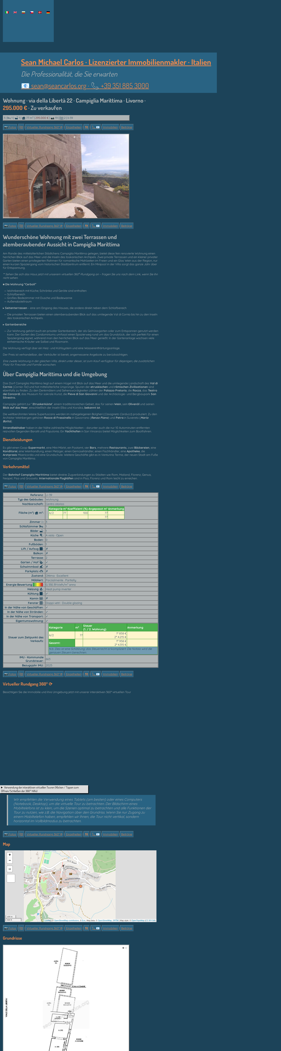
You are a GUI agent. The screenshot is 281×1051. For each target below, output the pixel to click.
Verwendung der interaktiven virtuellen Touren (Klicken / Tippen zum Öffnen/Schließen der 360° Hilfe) (40, 789)
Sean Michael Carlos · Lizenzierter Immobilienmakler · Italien (116, 62)
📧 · (85, 85)
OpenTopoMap (138, 920)
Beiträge (126, 127)
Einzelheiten (73, 127)
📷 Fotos (10, 127)
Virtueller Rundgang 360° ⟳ (45, 127)
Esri (83, 920)
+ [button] (10, 855)
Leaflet (48, 920)
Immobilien (110, 127)
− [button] (10, 860)
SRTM (115, 920)
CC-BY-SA (150, 920)
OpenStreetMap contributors (66, 920)
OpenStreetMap (105, 920)
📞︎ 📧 (96, 127)
